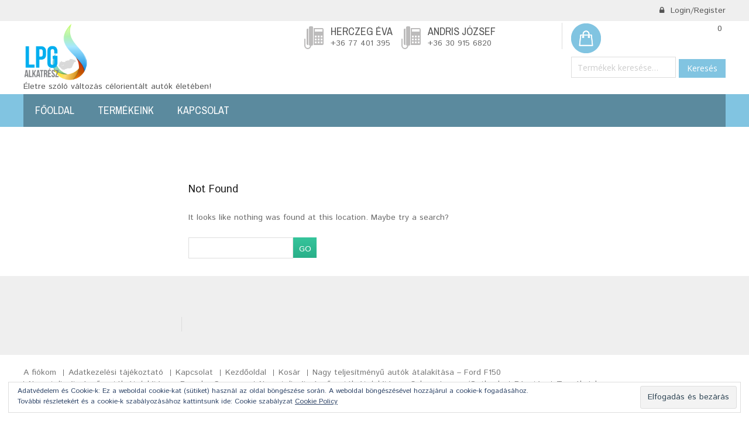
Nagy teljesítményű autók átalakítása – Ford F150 (406, 372)
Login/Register (692, 10)
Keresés (702, 68)
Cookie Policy (316, 401)
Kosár (289, 372)
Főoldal (54, 110)
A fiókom (39, 372)
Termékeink (126, 110)
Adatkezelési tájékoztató (115, 372)
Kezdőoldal (245, 372)
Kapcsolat (203, 110)
